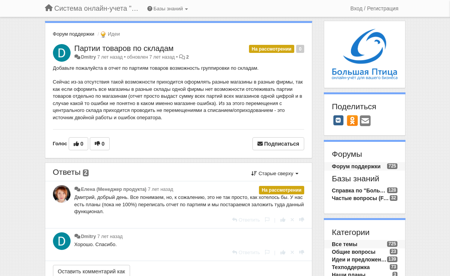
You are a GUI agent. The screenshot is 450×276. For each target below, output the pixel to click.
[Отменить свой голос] (292, 220)
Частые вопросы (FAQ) (361, 198)
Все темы (344, 244)
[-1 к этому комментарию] (301, 220)
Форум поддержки (73, 34)
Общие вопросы (354, 252)
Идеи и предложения (359, 259)
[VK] (338, 120)
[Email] (365, 121)
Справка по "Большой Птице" (359, 190)
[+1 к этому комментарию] (282, 220)
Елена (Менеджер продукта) (114, 189)
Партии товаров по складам (124, 48)
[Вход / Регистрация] (374, 8)
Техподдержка (351, 267)
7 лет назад (160, 189)
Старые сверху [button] (274, 173)
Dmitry (88, 57)
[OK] (352, 120)
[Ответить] (246, 220)
